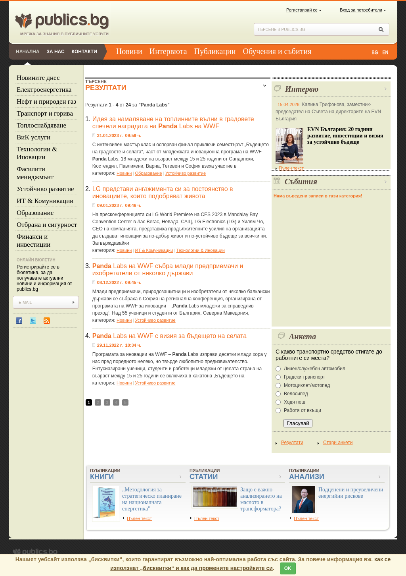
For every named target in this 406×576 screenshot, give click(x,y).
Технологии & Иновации (37, 153)
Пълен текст (290, 168)
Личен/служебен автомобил (314, 368)
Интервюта (168, 51)
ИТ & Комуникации (45, 201)
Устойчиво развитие (45, 189)
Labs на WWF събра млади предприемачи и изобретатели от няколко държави (167, 269)
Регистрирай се (302, 10)
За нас (55, 51)
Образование (35, 212)
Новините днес (38, 77)
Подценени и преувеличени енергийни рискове (350, 493)
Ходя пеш (294, 402)
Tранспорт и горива (45, 113)
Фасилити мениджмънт (35, 173)
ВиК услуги (33, 137)
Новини (129, 51)
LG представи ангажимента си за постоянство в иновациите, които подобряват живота (162, 192)
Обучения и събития (277, 51)
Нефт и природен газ (46, 101)
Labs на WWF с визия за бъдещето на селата (169, 335)
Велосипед (296, 393)
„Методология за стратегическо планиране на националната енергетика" (152, 499)
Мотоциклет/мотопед (307, 385)
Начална (27, 51)
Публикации (215, 51)
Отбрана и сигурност (47, 224)
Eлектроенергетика (44, 89)
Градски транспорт (304, 377)
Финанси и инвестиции (33, 240)
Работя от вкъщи (302, 410)
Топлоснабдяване (41, 125)
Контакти (84, 51)
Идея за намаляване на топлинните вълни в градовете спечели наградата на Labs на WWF (173, 123)
